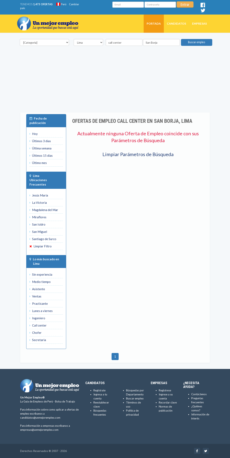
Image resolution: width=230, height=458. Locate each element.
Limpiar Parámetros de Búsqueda (138, 154)
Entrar (185, 4)
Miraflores (37, 217)
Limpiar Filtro (40, 246)
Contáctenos (199, 394)
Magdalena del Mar (43, 210)
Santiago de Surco (42, 239)
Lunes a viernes (41, 311)
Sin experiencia (40, 274)
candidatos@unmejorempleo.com (40, 417)
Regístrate (99, 390)
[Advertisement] (115, 84)
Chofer (35, 332)
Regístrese (165, 390)
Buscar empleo (196, 42)
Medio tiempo (40, 282)
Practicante (38, 303)
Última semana (40, 148)
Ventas (35, 296)
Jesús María (38, 195)
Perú (61, 4)
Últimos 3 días (40, 141)
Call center (38, 325)
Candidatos (176, 23)
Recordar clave (168, 402)
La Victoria (38, 202)
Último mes (38, 163)
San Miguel (38, 231)
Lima (36, 176)
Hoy (33, 134)
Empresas (199, 23)
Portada (154, 23)
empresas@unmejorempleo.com (39, 429)
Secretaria (37, 340)
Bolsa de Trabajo (65, 401)
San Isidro (37, 224)
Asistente (37, 289)
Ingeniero (37, 318)
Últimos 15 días (41, 155)
